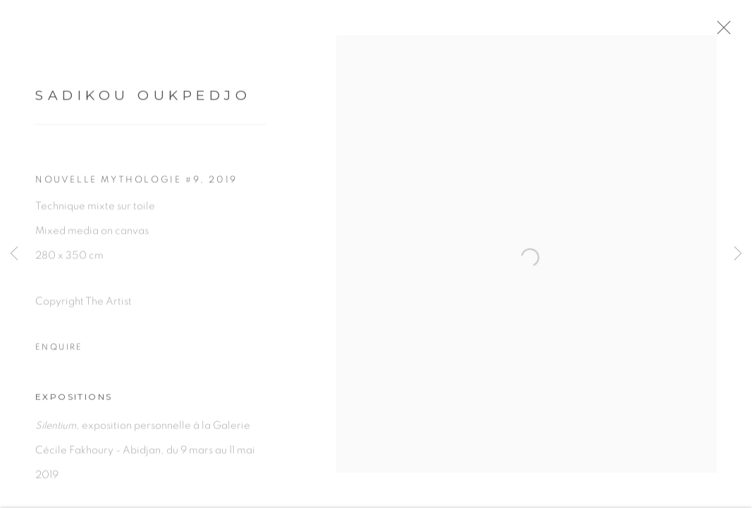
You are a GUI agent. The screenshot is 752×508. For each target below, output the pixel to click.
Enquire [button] (59, 352)
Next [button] (738, 254)
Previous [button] (14, 254)
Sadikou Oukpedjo (143, 100)
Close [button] (732, 31)
